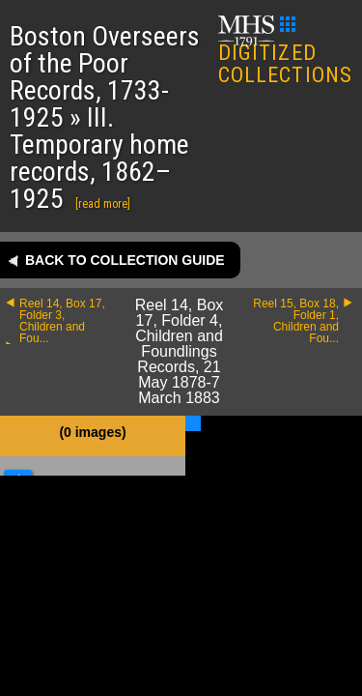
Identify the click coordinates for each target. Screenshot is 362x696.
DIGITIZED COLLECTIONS (285, 51)
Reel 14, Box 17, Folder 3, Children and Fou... (62, 321)
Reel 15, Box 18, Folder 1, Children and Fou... (296, 321)
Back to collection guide (125, 260)
